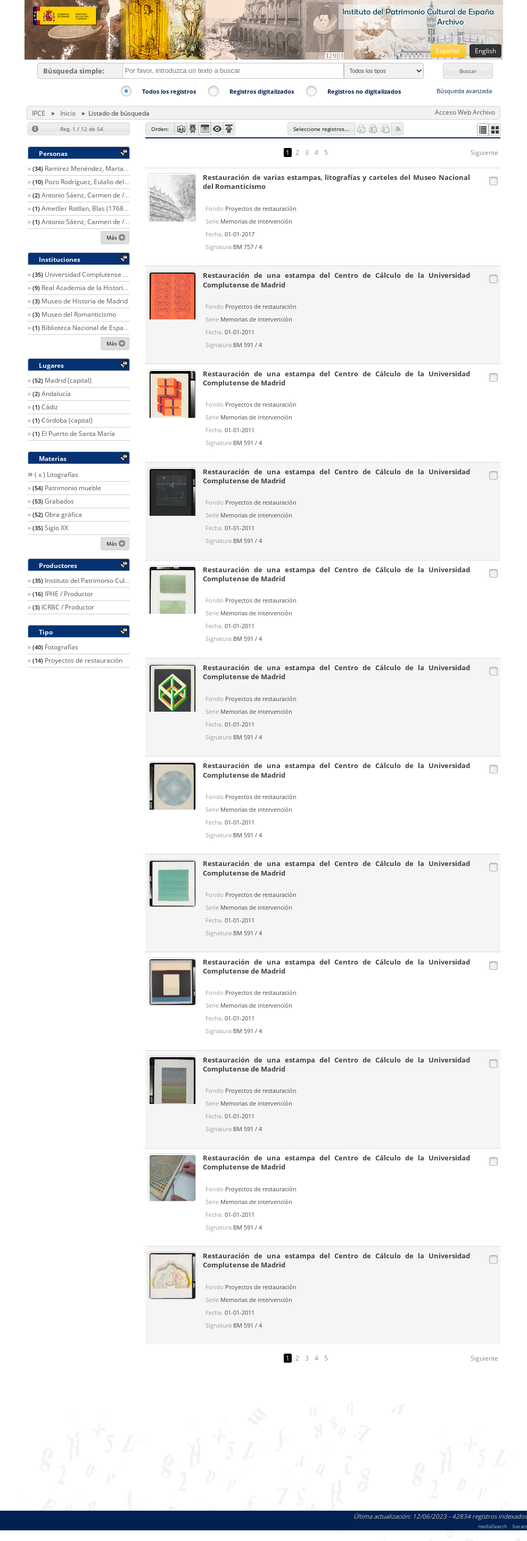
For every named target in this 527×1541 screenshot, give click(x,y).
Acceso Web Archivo (465, 112)
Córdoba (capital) (67, 420)
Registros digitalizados (261, 91)
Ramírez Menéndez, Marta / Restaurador (105, 168)
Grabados (59, 501)
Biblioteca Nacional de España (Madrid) (100, 328)
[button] (468, 71)
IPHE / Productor (69, 594)
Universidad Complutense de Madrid (99, 274)
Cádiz (50, 407)
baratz (520, 1526)
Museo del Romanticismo (79, 314)
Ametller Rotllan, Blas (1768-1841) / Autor (103, 208)
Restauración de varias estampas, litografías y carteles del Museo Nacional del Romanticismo (337, 182)
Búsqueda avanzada (464, 91)
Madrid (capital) (68, 380)
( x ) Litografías (56, 475)
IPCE (38, 113)
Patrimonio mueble (73, 488)
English (485, 51)
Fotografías (61, 647)
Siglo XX (56, 528)
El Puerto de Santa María (78, 434)
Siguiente (484, 152)
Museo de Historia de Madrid (85, 301)
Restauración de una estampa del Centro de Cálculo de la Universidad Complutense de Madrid (337, 280)
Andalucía (56, 394)
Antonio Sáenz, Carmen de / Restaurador (102, 195)
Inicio (68, 113)
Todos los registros (169, 91)
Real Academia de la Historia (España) (98, 288)
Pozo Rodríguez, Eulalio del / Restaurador (105, 182)
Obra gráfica (63, 514)
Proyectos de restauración (83, 660)
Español (448, 51)
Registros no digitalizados (364, 91)
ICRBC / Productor (68, 607)
